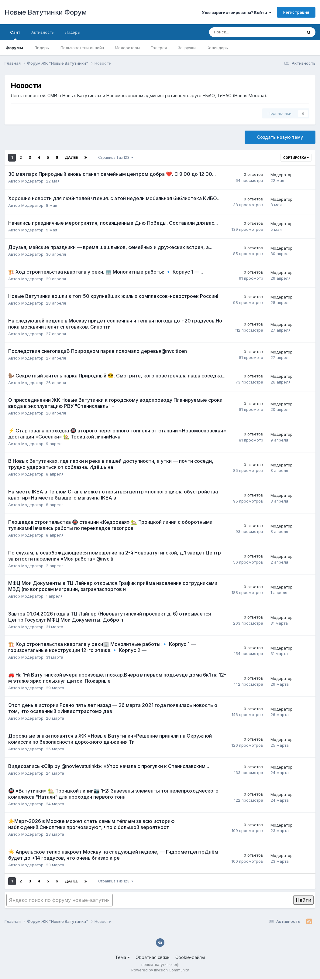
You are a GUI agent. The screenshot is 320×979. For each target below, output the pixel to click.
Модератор (32, 181)
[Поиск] (239, 32)
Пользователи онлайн (82, 47)
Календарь (217, 47)
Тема (122, 957)
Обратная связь (153, 957)
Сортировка (296, 157)
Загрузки (187, 47)
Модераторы (127, 47)
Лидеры (42, 47)
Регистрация (296, 12)
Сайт (15, 35)
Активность (42, 32)
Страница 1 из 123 (115, 157)
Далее (71, 157)
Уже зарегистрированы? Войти (236, 12)
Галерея (159, 47)
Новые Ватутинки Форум (46, 12)
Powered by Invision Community (160, 970)
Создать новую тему (280, 137)
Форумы (14, 47)
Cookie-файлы (190, 957)
